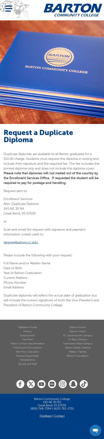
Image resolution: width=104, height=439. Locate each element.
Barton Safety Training (77, 347)
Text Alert (27, 339)
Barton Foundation (78, 355)
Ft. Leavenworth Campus (77, 335)
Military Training (77, 351)
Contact (59, 416)
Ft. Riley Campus (77, 339)
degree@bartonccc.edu (21, 242)
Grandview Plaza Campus (78, 343)
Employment (27, 335)
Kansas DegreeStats (27, 355)
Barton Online (78, 331)
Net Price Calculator (27, 351)
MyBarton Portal (27, 327)
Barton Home (78, 327)
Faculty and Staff (27, 363)
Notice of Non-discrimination (28, 343)
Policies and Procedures (27, 347)
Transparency (27, 359)
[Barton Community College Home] (73, 10)
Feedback (46, 416)
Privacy (27, 331)
